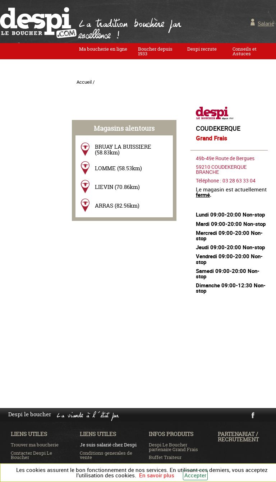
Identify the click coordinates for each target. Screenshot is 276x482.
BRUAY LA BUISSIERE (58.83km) (123, 149)
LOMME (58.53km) (118, 168)
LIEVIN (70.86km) (117, 187)
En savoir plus (156, 475)
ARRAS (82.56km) (117, 205)
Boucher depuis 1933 (155, 51)
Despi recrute (202, 49)
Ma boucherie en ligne (103, 49)
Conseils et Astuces (245, 51)
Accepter (195, 475)
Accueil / (86, 82)
